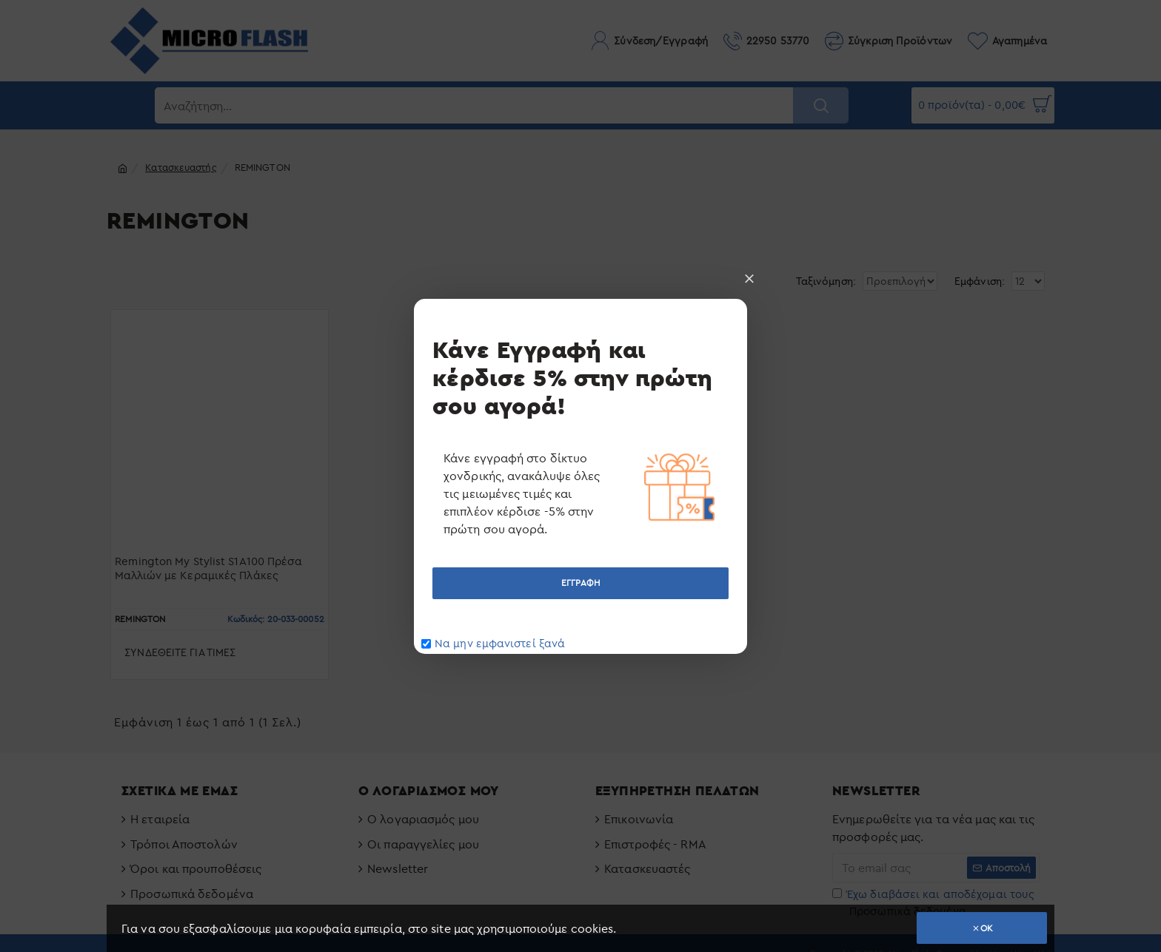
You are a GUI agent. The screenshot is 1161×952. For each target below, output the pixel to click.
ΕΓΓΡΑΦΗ (580, 582)
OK (986, 928)
